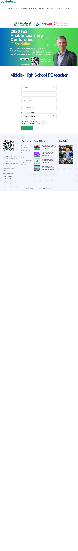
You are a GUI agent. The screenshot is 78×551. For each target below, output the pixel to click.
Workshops (32, 8)
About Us (59, 8)
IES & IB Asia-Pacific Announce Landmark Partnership (48, 160)
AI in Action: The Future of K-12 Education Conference (48, 153)
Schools (41, 8)
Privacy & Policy (26, 160)
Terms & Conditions (24, 163)
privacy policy (41, 123)
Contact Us (25, 158)
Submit (27, 128)
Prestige (24, 147)
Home (10, 8)
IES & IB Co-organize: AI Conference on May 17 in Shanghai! (49, 146)
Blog (52, 8)
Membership (25, 150)
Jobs (16, 8)
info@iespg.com (8, 173)
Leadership (23, 8)
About (23, 145)
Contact (67, 8)
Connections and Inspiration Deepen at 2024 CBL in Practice (48, 167)
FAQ (47, 8)
